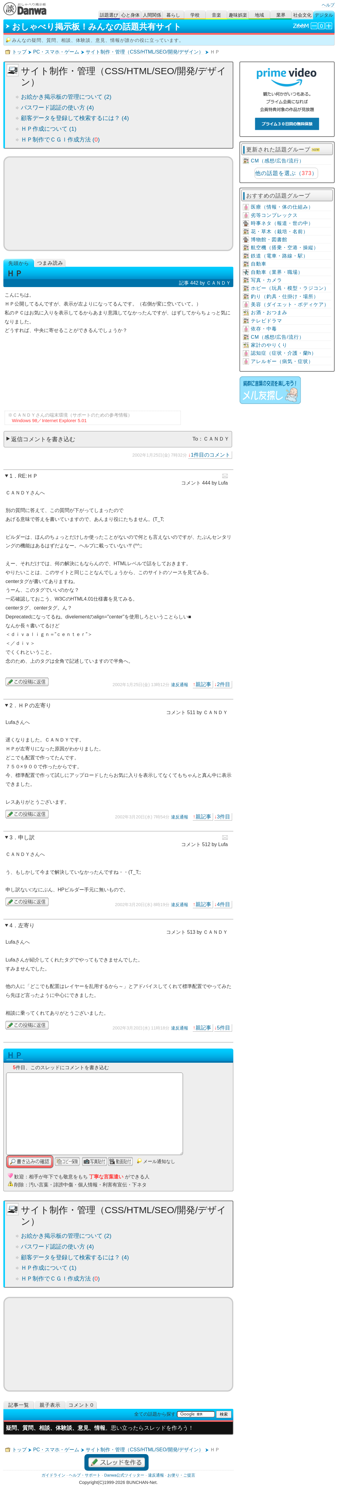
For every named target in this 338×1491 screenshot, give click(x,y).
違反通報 (179, 684)
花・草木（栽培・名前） (279, 231)
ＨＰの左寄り (34, 705)
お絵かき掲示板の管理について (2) (66, 97)
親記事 (203, 684)
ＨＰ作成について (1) (48, 129)
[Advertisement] (118, 204)
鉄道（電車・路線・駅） (279, 255)
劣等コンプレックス (274, 215)
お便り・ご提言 (181, 1475)
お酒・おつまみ (269, 312)
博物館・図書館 (269, 239)
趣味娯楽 (238, 15)
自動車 (258, 263)
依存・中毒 (264, 328)
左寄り (26, 925)
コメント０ (81, 1405)
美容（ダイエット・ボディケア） (290, 304)
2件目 (223, 684)
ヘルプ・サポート (85, 1475)
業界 (281, 15)
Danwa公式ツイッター (124, 1475)
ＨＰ (14, 1055)
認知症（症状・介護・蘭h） (284, 353)
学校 (195, 15)
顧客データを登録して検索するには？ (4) (75, 118)
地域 (259, 15)
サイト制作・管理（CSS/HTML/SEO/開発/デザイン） (145, 51)
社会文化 (302, 15)
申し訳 (26, 837)
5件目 (223, 1028)
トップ (19, 51)
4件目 (223, 904)
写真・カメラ (266, 280)
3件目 (223, 816)
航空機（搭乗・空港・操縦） (285, 247)
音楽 (216, 15)
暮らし (173, 15)
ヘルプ (328, 4)
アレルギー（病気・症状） (282, 361)
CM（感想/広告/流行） (277, 160)
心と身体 (130, 15)
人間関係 (152, 15)
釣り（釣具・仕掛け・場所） (285, 296)
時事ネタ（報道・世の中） (282, 223)
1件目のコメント (210, 455)
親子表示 (50, 1405)
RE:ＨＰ (28, 476)
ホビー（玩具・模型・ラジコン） (290, 288)
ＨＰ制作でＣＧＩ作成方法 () (60, 139)
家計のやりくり (269, 345)
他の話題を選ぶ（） (286, 173)
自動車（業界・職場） (277, 272)
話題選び (109, 15)
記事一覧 (18, 1405)
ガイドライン (53, 1475)
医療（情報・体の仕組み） (282, 207)
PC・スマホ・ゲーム (56, 51)
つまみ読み (50, 263)
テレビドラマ (266, 320)
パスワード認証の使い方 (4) (57, 107)
